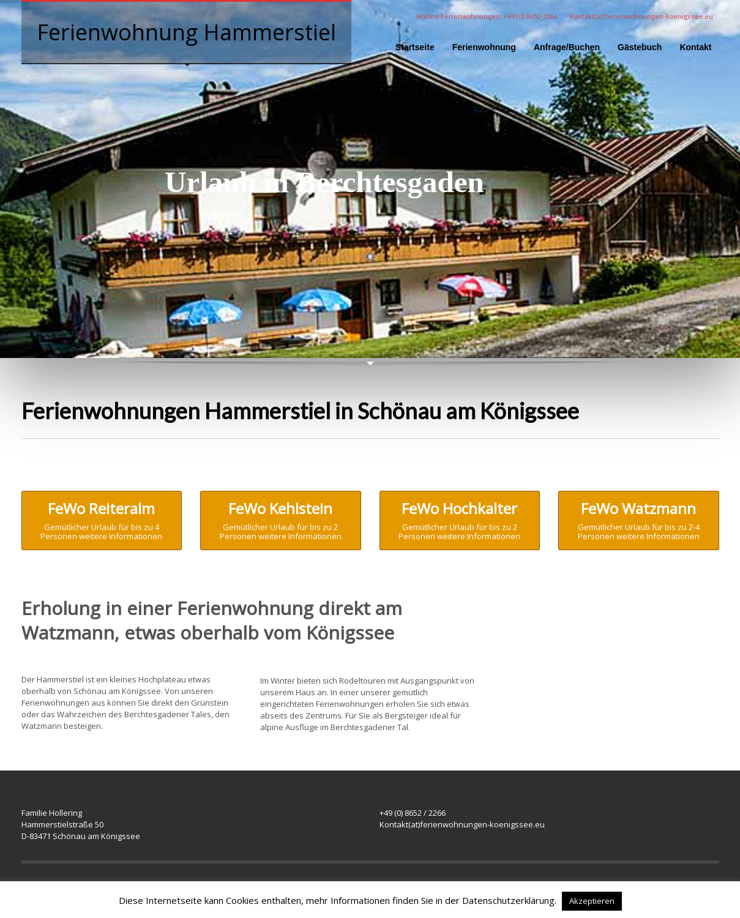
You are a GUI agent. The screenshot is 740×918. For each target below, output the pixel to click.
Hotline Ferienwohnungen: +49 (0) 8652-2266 (487, 16)
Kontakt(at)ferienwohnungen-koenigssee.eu (641, 16)
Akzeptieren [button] (592, 900)
